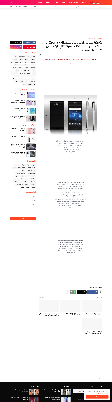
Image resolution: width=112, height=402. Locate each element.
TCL (23, 76)
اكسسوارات (17, 181)
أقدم (41, 378)
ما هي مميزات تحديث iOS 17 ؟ (93, 314)
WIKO (28, 73)
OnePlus (25, 7)
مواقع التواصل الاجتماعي (22, 176)
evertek (27, 79)
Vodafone (32, 81)
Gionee (33, 76)
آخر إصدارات (90, 38)
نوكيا (50, 7)
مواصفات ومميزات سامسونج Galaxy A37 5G (18, 101)
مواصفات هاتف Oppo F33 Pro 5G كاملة (19, 398)
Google (17, 70)
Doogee (21, 79)
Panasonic (14, 73)
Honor (21, 59)
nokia (16, 62)
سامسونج (88, 7)
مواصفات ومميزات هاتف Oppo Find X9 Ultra (19, 390)
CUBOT (17, 81)
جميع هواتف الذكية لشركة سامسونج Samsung (17, 117)
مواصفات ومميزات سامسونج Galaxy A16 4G (18, 109)
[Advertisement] (56, 23)
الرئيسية (84, 2)
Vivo (16, 56)
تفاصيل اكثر (102, 393)
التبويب (56, 2)
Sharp (33, 79)
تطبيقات (47, 2)
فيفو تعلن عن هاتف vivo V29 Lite (71, 314)
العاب (21, 179)
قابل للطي (32, 181)
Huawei (33, 59)
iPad (34, 73)
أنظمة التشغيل (31, 173)
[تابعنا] (12, 6)
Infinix (26, 62)
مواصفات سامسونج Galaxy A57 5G (17, 93)
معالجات (33, 184)
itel (24, 84)
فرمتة (23, 165)
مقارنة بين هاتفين (20, 173)
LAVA (27, 76)
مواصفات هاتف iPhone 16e (18, 137)
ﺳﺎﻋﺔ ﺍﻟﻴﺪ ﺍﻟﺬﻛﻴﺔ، (31, 170)
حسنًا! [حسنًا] (97, 397)
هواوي (64, 7)
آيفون (83, 7)
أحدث (100, 378)
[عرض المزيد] (67, 292)
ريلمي (30, 7)
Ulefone (17, 76)
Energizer (22, 73)
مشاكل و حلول (31, 167)
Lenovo (27, 65)
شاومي (78, 7)
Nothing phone (31, 84)
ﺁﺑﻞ (26, 179)
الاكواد (33, 176)
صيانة (22, 187)
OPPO (27, 59)
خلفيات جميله (21, 167)
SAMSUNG (22, 56)
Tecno (33, 65)
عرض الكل (41, 297)
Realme (15, 59)
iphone (20, 68)
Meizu (14, 68)
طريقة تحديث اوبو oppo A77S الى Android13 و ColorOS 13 (49, 314)
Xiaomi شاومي (31, 56)
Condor (24, 70)
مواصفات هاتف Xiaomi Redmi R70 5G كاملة (51, 398)
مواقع (26, 184)
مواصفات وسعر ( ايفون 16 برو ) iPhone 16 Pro (17, 152)
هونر (59, 7)
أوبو (73, 7)
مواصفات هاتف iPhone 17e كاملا (18, 129)
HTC (20, 7)
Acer (22, 81)
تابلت (14, 167)
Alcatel (26, 68)
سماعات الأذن (19, 184)
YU (26, 81)
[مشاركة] (40, 54)
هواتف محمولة (74, 2)
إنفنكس (54, 7)
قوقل (39, 7)
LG (12, 62)
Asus (21, 65)
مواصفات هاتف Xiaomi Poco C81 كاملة (52, 390)
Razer (14, 79)
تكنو (16, 7)
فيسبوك (16, 179)
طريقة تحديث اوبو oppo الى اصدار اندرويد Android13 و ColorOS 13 (92, 333)
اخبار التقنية (32, 179)
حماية (27, 187)
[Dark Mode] (15, 2)
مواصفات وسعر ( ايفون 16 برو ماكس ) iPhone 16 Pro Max (17, 145)
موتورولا (44, 7)
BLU (34, 70)
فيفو (69, 7)
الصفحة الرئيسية (98, 38)
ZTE (35, 7)
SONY (16, 65)
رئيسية (91, 287)
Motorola (32, 62)
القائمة (64, 2)
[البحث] (11, 2)
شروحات (40, 2)
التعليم (33, 187)
